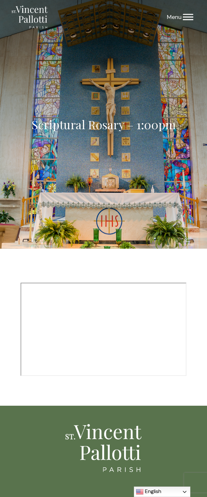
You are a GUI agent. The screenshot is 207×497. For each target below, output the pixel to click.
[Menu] (188, 17)
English (148, 492)
